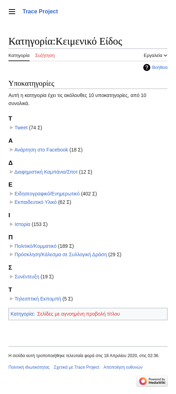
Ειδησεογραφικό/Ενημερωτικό (47, 193)
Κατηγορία (22, 314)
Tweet (20, 127)
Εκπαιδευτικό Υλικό (35, 202)
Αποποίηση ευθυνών (123, 367)
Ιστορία (22, 224)
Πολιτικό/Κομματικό (35, 246)
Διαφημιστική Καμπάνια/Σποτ (46, 172)
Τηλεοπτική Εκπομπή (37, 299)
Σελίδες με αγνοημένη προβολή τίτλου (78, 314)
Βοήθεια (160, 67)
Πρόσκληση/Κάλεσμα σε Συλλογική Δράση (60, 254)
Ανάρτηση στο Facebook (41, 150)
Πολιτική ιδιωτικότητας (29, 367)
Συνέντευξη (26, 276)
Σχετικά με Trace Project (76, 367)
